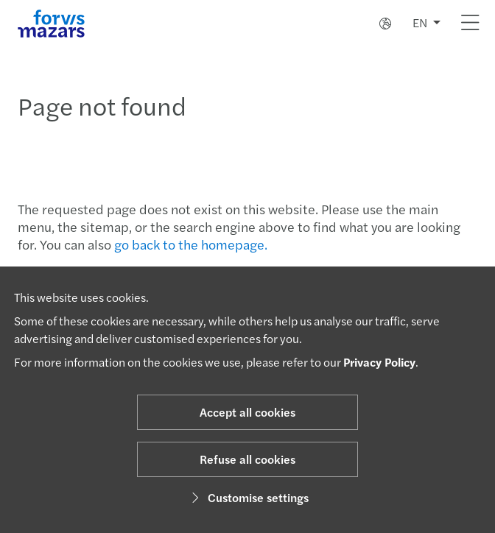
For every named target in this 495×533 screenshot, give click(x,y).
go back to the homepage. (190, 244)
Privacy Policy (379, 361)
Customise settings (248, 497)
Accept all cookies (247, 411)
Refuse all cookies (247, 459)
